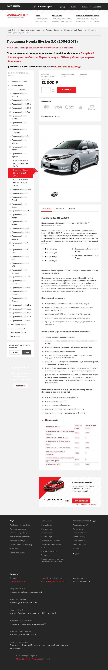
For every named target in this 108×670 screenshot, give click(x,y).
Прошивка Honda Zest (21, 321)
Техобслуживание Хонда (50, 541)
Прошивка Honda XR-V (21, 313)
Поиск (62, 6)
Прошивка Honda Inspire (19, 223)
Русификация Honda (49, 551)
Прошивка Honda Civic (21, 100)
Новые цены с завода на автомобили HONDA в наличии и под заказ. (40, 47)
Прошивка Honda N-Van (20, 257)
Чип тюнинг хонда (18, 324)
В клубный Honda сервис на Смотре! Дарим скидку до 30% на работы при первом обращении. (51, 57)
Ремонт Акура (51, 253)
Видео (72, 208)
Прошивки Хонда (18, 89)
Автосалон (15, 336)
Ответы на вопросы (17, 553)
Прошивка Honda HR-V (21, 211)
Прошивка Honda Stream (19, 299)
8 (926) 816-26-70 (18, 581)
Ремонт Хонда (51, 249)
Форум (73, 6)
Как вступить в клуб (17, 541)
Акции (84, 6)
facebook (53, 659)
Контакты (97, 6)
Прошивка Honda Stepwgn (19, 292)
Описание (46, 208)
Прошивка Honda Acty (21, 112)
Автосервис (46, 521)
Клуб (12, 521)
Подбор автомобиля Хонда (20, 525)
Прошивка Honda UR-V (21, 305)
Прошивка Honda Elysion (19, 155)
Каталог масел (17, 86)
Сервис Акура (51, 261)
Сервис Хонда (51, 257)
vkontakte (48, 659)
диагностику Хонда (49, 238)
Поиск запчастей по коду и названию (19, 346)
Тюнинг (44, 555)
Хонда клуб (14, 549)
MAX (77, 504)
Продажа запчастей (19, 82)
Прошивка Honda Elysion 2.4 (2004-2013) (20, 163)
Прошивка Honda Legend (19, 237)
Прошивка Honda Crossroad (19, 130)
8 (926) (13, 6)
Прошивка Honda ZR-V (21, 317)
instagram (42, 659)
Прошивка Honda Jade (21, 232)
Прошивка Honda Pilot (21, 277)
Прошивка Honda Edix (21, 136)
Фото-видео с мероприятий (20, 537)
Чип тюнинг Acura (18, 332)
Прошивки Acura (18, 328)
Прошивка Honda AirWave (19, 117)
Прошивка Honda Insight (19, 216)
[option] (70, 155)
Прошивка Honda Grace (19, 205)
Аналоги (60, 208)
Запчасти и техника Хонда (84, 521)
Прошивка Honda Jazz (21, 228)
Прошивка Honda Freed (19, 198)
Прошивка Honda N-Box (20, 244)
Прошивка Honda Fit (20, 193)
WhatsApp (92, 504)
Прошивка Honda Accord (19, 94)
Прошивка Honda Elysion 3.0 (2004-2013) (20, 173)
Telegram (84, 504)
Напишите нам (81, 501)
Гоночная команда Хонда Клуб (21, 545)
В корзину (66, 90)
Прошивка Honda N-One (20, 251)
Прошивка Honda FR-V (21, 189)
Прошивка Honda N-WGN (20, 264)
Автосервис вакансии (18, 529)
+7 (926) (53, 499)
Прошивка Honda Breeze (19, 124)
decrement (53, 91)
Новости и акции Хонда (18, 533)
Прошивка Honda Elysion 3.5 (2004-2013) (20, 183)
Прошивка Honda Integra (19, 148)
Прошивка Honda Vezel (21, 309)
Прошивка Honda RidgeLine (19, 282)
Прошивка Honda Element (19, 141)
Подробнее (20, 386)
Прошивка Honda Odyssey (19, 271)
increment (53, 88)
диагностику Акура (69, 238)
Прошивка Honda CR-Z (21, 108)
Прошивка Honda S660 (21, 287)
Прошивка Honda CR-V (21, 104)
